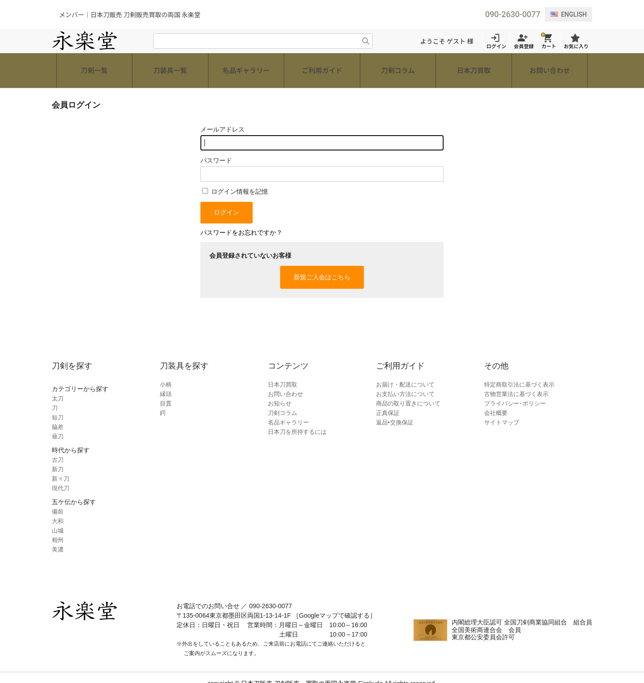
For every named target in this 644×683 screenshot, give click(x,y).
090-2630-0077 (512, 14)
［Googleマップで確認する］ (334, 603)
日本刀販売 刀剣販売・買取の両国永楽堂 (298, 671)
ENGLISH (568, 14)
